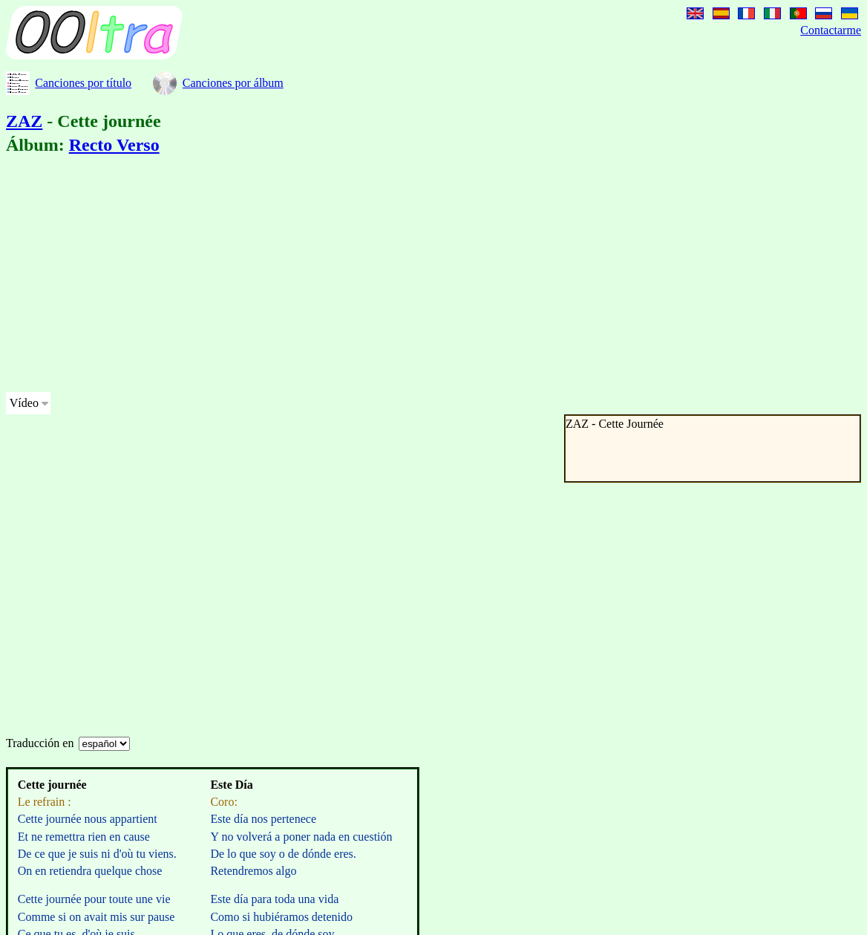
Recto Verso (114, 144)
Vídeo (24, 403)
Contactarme (830, 30)
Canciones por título (83, 82)
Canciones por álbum (233, 82)
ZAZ (24, 121)
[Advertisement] (355, 276)
